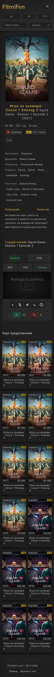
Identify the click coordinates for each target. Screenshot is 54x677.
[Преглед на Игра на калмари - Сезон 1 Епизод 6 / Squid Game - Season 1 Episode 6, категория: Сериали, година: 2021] (40, 418)
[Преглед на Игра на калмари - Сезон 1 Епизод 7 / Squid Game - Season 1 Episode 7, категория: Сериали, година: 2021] (14, 470)
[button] (11, 16)
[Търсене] (15, 25)
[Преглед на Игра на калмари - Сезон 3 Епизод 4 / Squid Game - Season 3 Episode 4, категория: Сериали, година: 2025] (40, 523)
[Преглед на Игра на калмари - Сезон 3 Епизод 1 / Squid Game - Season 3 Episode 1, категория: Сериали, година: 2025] (40, 628)
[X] (20, 305)
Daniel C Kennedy (33, 189)
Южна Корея (27, 159)
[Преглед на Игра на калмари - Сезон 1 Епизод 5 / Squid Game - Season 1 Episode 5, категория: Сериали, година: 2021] (14, 418)
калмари (11, 175)
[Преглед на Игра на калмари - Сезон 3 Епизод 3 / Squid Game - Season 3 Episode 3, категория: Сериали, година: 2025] (40, 576)
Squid (21, 169)
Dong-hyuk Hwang (31, 164)
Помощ (13, 671)
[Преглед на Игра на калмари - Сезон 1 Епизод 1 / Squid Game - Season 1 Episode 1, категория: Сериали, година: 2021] (40, 365)
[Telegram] (27, 305)
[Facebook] (13, 305)
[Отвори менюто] (47, 6)
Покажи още (43, 209)
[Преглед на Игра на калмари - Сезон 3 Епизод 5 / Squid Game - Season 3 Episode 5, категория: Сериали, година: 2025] (14, 576)
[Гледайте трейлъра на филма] (14, 132)
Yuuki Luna (13, 189)
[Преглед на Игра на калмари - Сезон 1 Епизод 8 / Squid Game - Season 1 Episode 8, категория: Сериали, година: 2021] (40, 470)
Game (31, 169)
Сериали (26, 153)
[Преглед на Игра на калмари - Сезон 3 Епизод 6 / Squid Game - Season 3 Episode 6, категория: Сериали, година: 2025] (14, 628)
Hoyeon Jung (29, 194)
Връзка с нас (28, 671)
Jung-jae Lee (14, 200)
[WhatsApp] (41, 305)
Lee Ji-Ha (12, 194)
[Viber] (34, 305)
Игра (41, 169)
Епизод (24, 175)
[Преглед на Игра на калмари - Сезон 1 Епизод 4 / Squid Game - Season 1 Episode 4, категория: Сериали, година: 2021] (14, 523)
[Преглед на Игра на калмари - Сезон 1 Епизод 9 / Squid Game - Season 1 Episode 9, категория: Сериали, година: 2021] (14, 365)
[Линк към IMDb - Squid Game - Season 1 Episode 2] (36, 132)
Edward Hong (28, 183)
